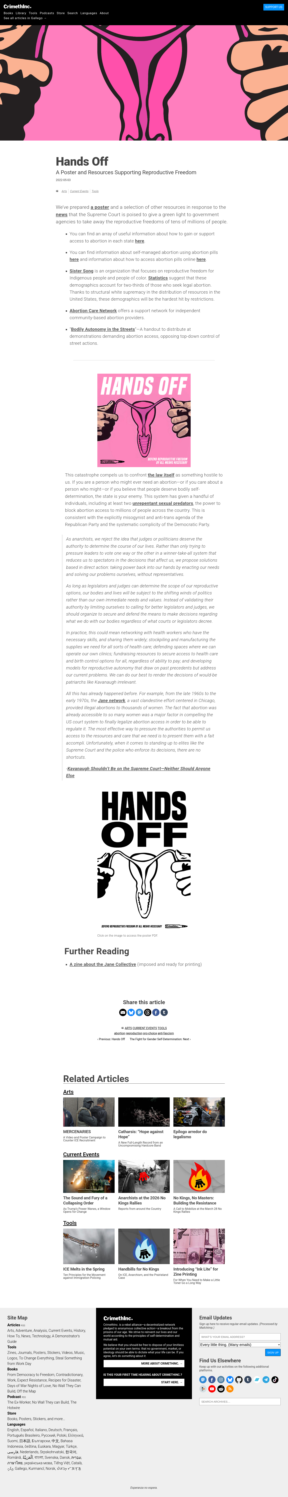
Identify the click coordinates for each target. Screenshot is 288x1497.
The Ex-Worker (18, 1402)
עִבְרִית (76, 1457)
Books (8, 13)
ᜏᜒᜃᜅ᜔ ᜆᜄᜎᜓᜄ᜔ (69, 1468)
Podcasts (47, 13)
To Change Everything (36, 1358)
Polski (61, 1435)
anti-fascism (166, 1033)
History (79, 1330)
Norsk (50, 1468)
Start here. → (172, 1382)
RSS (23, 1325)
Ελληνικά (75, 1435)
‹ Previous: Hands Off (111, 1039)
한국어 (70, 1452)
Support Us (273, 7)
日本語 (24, 1441)
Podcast (14, 1397)
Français (70, 1430)
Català (76, 1463)
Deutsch (55, 1430)
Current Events (79, 191)
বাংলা (39, 1457)
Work (11, 1380)
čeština (30, 1446)
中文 (55, 1441)
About (104, 13)
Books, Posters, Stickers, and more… (36, 1419)
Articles (13, 1325)
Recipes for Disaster (64, 1380)
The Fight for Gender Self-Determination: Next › (160, 1039)
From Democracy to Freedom (30, 1374)
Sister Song (81, 271)
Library (21, 13)
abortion (119, 1033)
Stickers (53, 1352)
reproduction (134, 1033)
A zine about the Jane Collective (103, 964)
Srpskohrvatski (52, 1452)
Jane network (111, 700)
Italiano (41, 1430)
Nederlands (29, 1452)
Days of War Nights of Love (29, 1385)
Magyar (58, 1446)
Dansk (65, 1457)
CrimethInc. (17, 6)
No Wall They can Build (50, 1402)
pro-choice (150, 1033)
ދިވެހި (10, 1468)
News (25, 1336)
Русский (48, 1435)
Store (61, 13)
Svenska (51, 1457)
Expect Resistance (32, 1380)
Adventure (24, 1330)
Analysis (40, 1330)
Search (72, 13)
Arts (64, 191)
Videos (67, 1352)
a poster (100, 207)
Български (41, 1441)
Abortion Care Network (93, 310)
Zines (11, 1352)
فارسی (12, 1452)
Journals (25, 1352)
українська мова (38, 1463)
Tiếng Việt (62, 1463)
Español (27, 1430)
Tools (33, 13)
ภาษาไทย (15, 1463)
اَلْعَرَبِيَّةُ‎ (28, 1457)
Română (14, 1457)
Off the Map (26, 1391)
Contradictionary (69, 1374)
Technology (41, 1336)
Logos (12, 1358)
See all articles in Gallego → (25, 18)
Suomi (12, 1441)
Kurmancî (36, 1468)
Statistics (158, 278)
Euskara (44, 1446)
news (62, 214)
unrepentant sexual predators (162, 503)
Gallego (21, 1468)
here (139, 241)
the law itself (161, 475)
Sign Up (273, 1352)
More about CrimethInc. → (162, 1363)
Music (79, 1352)
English (13, 1430)
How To (13, 1336)
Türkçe (71, 1446)
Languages (88, 13)
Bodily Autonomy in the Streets (103, 329)
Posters (39, 1352)
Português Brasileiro (23, 1435)
